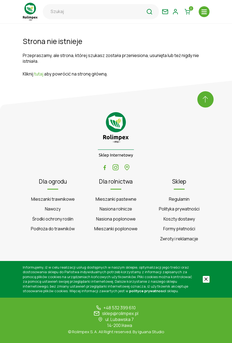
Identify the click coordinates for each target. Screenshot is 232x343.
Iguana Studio (151, 332)
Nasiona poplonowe (116, 219)
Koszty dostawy (179, 219)
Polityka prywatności (179, 209)
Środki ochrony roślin (52, 219)
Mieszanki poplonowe (116, 229)
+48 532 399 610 (119, 308)
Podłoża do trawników (53, 229)
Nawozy (53, 209)
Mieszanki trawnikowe (53, 199)
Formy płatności (179, 229)
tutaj (38, 74)
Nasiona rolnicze (116, 209)
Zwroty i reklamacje (179, 239)
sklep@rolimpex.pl (120, 313)
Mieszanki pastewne (116, 199)
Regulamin (179, 199)
